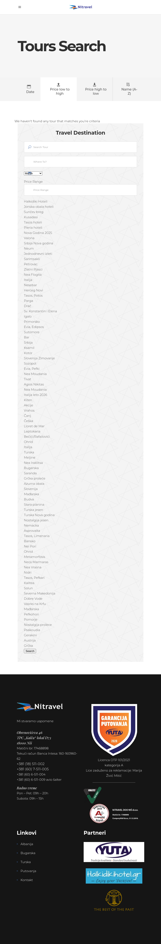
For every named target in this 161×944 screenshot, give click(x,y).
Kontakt (27, 880)
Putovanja (28, 871)
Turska (26, 862)
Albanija (27, 844)
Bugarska (28, 853)
